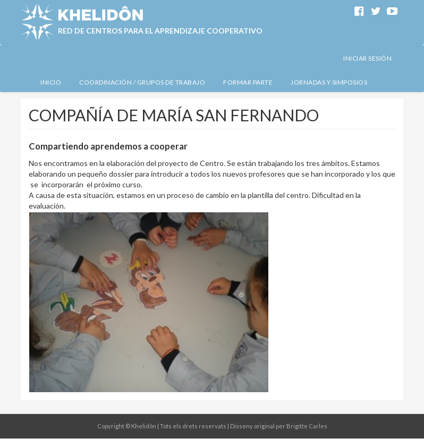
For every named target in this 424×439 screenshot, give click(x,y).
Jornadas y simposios (329, 82)
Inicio (50, 82)
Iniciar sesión (367, 58)
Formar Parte (248, 82)
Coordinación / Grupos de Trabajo (142, 82)
